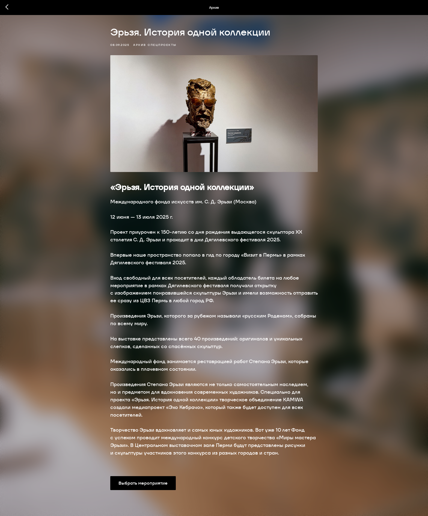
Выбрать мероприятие (143, 483)
